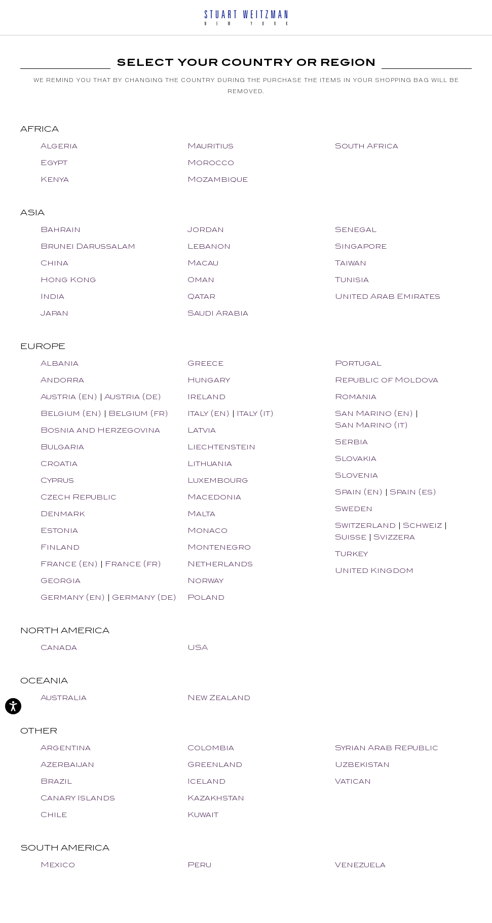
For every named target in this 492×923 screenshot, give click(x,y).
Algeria (59, 145)
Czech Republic (79, 496)
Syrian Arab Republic (386, 747)
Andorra (62, 379)
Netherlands (220, 563)
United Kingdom (374, 570)
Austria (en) (69, 396)
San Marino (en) (374, 413)
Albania (60, 363)
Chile (54, 814)
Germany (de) (144, 597)
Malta (201, 513)
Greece (205, 363)
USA (197, 647)
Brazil (56, 781)
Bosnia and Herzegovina (100, 430)
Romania (355, 396)
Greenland (214, 764)
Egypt (54, 162)
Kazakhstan (215, 797)
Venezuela (360, 864)
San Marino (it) (371, 424)
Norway (205, 580)
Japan (54, 313)
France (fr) (133, 563)
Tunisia (352, 279)
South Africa (366, 145)
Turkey (351, 553)
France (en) (69, 563)
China (54, 262)
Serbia (351, 441)
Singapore (361, 246)
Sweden (353, 508)
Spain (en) (359, 491)
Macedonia (214, 496)
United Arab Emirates (387, 296)
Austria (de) (132, 396)
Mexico (58, 864)
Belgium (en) (71, 413)
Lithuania (209, 463)
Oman (200, 279)
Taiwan (350, 262)
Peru (199, 864)
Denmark (63, 513)
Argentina (66, 747)
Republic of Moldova (386, 379)
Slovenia (356, 475)
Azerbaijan (67, 764)
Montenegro (219, 547)
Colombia (210, 747)
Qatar (201, 296)
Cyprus (57, 480)
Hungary (208, 379)
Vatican (353, 781)
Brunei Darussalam (88, 246)
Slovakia (355, 458)
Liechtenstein (221, 446)
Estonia (59, 530)
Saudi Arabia (217, 313)
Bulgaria (62, 446)
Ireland (206, 396)
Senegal (355, 229)
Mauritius (210, 145)
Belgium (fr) (138, 413)
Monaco (207, 530)
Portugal (358, 363)
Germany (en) (73, 597)
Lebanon (209, 246)
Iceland (206, 781)
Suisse (350, 536)
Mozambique (217, 179)
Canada (59, 647)
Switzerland (365, 525)
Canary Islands (78, 797)
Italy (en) (208, 413)
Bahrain (61, 229)
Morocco (210, 162)
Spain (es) (413, 491)
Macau (202, 262)
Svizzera (394, 536)
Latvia (201, 430)
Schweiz (422, 525)
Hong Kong (68, 279)
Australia (64, 697)
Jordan (205, 229)
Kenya (55, 179)
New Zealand (218, 697)
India (52, 296)
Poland (205, 597)
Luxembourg (217, 480)
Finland (60, 547)
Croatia (59, 463)
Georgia (61, 580)
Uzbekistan (362, 764)
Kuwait (202, 814)
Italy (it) (255, 413)
